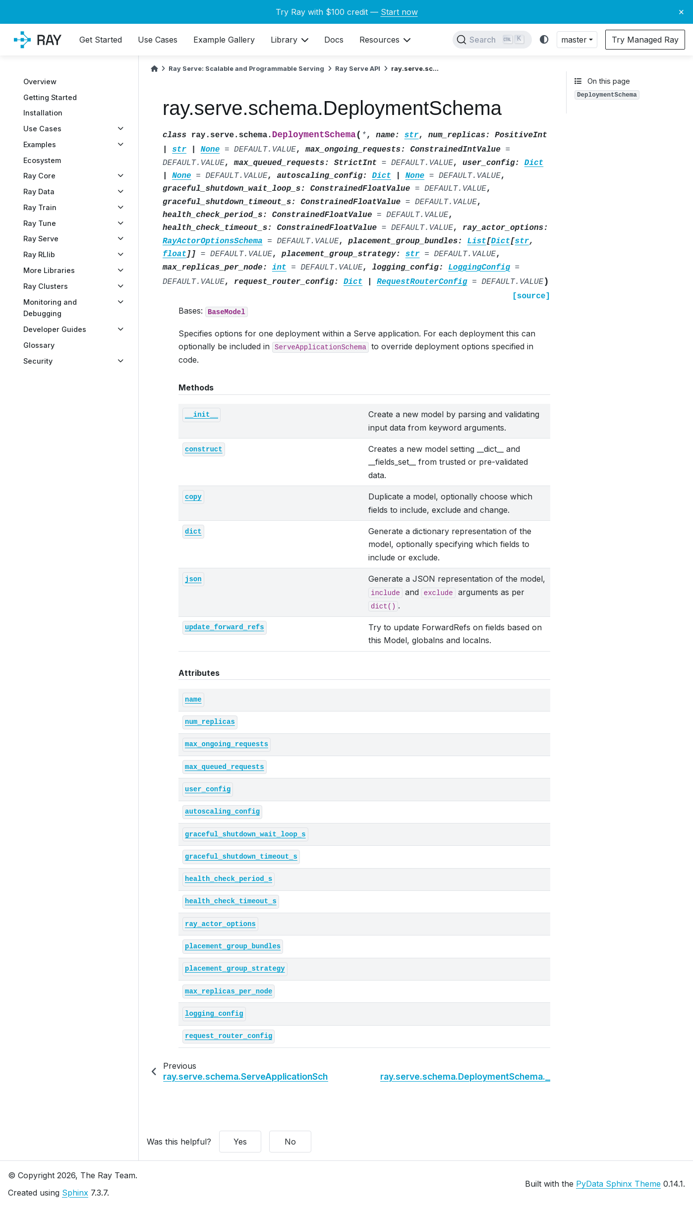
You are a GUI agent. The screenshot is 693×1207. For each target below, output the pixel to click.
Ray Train (40, 207)
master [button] (574, 40)
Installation (42, 113)
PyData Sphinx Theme (618, 1184)
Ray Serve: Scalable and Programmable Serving (246, 68)
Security (38, 361)
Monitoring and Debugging (50, 308)
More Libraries (49, 270)
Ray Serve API (357, 68)
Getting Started (50, 97)
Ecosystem (42, 160)
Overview (40, 81)
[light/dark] (544, 40)
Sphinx (75, 1193)
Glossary (39, 345)
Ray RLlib (39, 254)
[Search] (492, 40)
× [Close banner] (681, 11)
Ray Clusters (45, 286)
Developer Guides (54, 329)
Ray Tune (39, 223)
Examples (39, 144)
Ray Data (39, 191)
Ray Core (39, 175)
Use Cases (42, 128)
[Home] (154, 68)
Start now (399, 12)
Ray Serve (40, 238)
